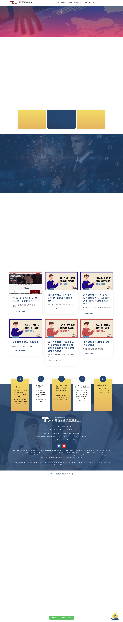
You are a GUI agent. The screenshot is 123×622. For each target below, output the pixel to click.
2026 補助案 (77, 3)
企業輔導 (63, 3)
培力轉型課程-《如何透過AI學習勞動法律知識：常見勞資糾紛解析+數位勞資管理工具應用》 (61, 375)
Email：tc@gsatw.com (61, 489)
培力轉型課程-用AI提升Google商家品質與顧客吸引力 (60, 312)
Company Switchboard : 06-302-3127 (61, 492)
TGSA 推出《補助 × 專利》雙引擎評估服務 (24, 311)
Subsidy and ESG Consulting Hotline (61, 496)
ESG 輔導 (69, 3)
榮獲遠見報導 (118, 618)
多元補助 (85, 3)
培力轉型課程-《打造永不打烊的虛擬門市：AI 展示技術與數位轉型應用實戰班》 (96, 313)
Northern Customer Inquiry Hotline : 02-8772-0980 (61, 500)
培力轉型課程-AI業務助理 (25, 371)
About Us (56, 3)
